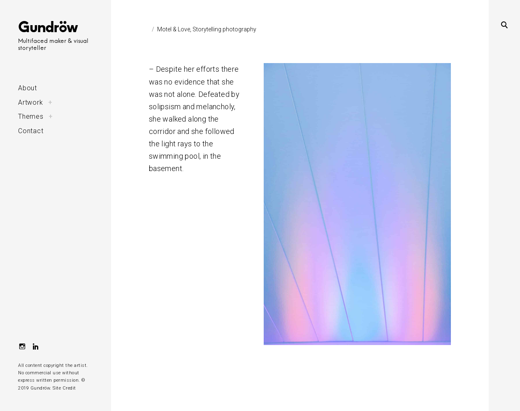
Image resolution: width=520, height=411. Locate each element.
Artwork (30, 102)
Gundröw (48, 26)
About (27, 88)
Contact (31, 131)
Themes (31, 116)
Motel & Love (173, 29)
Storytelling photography (224, 29)
